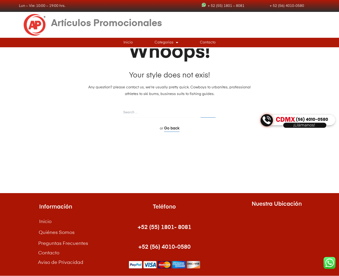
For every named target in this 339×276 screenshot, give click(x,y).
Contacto (208, 42)
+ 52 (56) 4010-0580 (286, 6)
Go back (171, 128)
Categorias (166, 42)
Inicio (128, 42)
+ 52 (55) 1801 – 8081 (225, 6)
